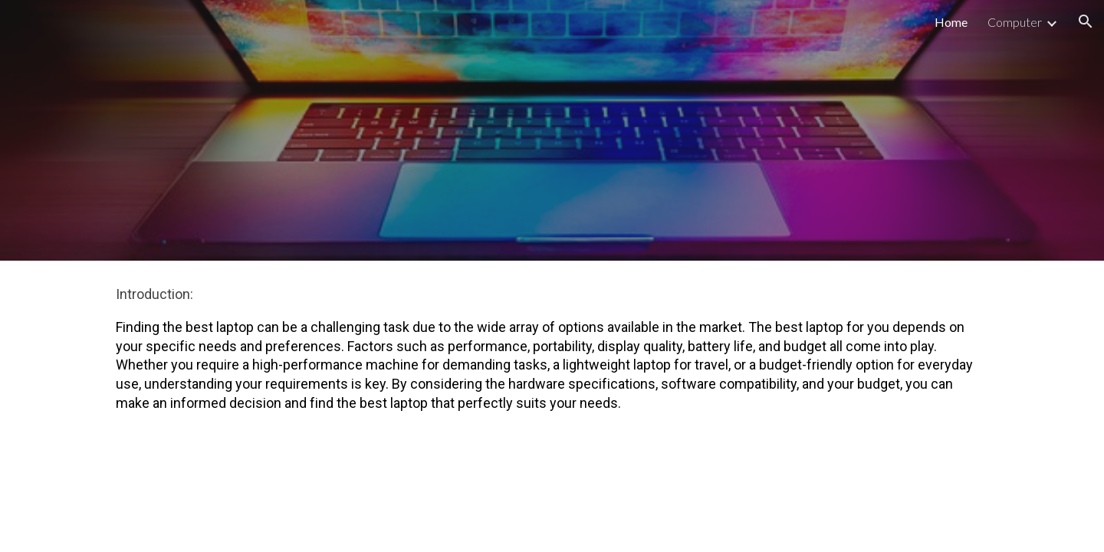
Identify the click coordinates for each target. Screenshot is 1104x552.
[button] (1085, 21)
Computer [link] (1014, 22)
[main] (552, 356)
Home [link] (951, 22)
